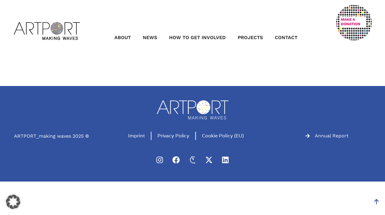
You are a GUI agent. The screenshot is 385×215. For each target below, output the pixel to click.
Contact (286, 37)
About (122, 37)
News (150, 37)
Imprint (136, 136)
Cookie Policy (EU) (223, 136)
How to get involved (197, 37)
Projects (250, 37)
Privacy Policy (173, 136)
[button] (13, 202)
